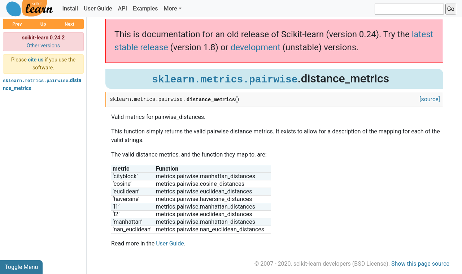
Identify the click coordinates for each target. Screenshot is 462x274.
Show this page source (420, 263)
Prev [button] (17, 24)
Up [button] (43, 24)
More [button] (170, 8)
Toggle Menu (21, 267)
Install (70, 8)
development (255, 47)
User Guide (98, 8)
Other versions (43, 46)
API (122, 8)
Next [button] (69, 24)
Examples (145, 8)
